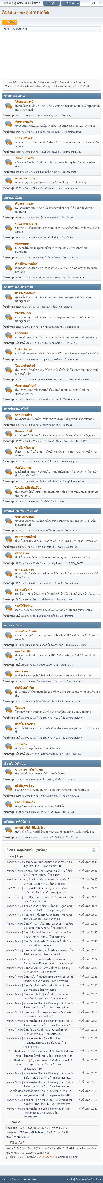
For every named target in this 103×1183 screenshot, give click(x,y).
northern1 (54, 919)
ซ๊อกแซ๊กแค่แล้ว (25, 802)
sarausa (73, 188)
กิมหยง (70, 217)
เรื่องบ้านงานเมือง (26, 264)
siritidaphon (76, 754)
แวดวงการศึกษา (25, 293)
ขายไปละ (21, 744)
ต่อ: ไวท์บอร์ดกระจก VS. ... (46, 717)
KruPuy (73, 343)
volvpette (74, 530)
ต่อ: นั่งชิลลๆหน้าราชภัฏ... (49, 425)
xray (69, 115)
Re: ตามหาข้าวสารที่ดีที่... (49, 812)
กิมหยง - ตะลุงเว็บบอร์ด (25, 12)
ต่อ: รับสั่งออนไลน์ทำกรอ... (49, 481)
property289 (59, 910)
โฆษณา (20, 707)
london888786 (73, 152)
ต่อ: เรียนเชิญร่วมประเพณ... (50, 188)
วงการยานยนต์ (24, 517)
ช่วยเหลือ (69, 1179)
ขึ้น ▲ (98, 1179)
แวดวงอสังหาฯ (24, 569)
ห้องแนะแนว (23, 313)
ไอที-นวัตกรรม (24, 349)
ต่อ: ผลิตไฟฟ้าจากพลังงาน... (50, 327)
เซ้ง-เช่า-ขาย (23, 671)
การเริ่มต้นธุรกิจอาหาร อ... (51, 754)
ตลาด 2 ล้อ (22, 553)
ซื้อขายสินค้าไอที (25, 385)
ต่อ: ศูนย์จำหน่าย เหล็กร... (46, 616)
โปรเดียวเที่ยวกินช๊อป (28, 487)
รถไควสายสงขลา (26, 223)
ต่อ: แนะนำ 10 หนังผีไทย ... (49, 441)
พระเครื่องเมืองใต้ (26, 631)
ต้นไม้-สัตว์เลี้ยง (24, 687)
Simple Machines (28, 1179)
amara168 (67, 599)
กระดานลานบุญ (25, 178)
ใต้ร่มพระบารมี (24, 102)
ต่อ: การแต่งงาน (44, 306)
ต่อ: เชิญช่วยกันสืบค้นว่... (48, 237)
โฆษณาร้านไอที (25, 365)
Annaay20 (71, 461)
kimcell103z (74, 399)
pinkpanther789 (76, 481)
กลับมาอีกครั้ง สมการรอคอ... (50, 645)
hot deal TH (79, 277)
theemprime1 (62, 1007)
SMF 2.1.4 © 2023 (10, 1179)
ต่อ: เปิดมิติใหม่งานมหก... (48, 152)
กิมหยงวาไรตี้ (23, 431)
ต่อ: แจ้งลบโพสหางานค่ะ (48, 796)
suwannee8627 (78, 645)
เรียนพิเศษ (21, 333)
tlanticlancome (64, 306)
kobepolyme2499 (77, 441)
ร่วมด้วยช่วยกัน (24, 158)
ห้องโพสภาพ (23, 467)
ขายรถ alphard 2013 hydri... (50, 547)
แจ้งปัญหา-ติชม (24, 786)
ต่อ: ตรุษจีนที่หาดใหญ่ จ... (48, 172)
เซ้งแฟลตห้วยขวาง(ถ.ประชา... (51, 681)
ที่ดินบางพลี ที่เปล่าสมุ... (44, 599)
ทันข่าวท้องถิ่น (24, 122)
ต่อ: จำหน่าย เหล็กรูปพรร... (46, 665)
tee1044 (74, 547)
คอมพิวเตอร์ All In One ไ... (49, 399)
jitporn (56, 874)
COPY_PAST (76, 563)
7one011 (72, 779)
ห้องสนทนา (22, 244)
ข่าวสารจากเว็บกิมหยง (29, 769)
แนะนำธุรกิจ (22, 651)
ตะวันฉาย (75, 701)
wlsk (69, 425)
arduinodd (75, 359)
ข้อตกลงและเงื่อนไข (85, 1179)
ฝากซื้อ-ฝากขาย (25, 724)
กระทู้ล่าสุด (15, 856)
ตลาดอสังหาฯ (23, 589)
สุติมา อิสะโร (72, 796)
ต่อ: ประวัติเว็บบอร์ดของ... (49, 257)
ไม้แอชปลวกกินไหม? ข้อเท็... (50, 701)
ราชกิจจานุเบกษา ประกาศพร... (51, 277)
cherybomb (73, 257)
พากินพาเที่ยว (23, 415)
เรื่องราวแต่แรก (24, 203)
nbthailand (75, 583)
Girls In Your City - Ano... (48, 115)
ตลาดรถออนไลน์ (25, 537)
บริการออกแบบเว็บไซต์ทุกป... (51, 837)
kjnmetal (68, 616)
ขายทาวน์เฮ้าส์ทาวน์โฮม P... (50, 583)
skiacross (74, 327)
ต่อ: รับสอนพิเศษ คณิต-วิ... (51, 343)
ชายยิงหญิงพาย (24, 447)
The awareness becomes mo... (52, 379)
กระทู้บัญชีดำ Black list (30, 827)
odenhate (71, 172)
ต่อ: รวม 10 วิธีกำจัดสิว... (48, 461)
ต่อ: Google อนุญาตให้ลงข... (50, 359)
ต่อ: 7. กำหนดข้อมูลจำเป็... (49, 779)
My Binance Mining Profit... (49, 563)
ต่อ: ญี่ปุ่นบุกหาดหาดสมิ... (48, 217)
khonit (71, 812)
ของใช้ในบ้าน (23, 606)
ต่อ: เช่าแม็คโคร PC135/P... (50, 530)
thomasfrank (74, 132)
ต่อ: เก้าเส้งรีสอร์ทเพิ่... (47, 501)
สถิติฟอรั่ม (14, 1122)
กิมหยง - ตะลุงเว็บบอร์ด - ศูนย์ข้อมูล (27, 849)
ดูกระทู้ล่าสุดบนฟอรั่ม (18, 1136)
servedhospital (81, 379)
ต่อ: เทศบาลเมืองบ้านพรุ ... (49, 132)
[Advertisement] (51, 55)
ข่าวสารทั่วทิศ (23, 138)
